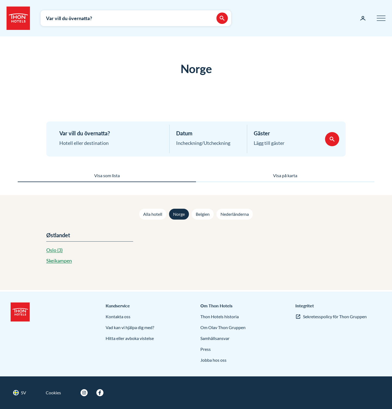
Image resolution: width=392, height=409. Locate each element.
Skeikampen (59, 261)
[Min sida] (363, 18)
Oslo (54, 250)
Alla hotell (152, 214)
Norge (179, 214)
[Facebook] (99, 392)
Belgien (203, 214)
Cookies (53, 392)
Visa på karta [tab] (285, 175)
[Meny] (381, 18)
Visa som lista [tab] (107, 175)
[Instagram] (84, 392)
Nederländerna (234, 214)
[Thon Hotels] (18, 18)
